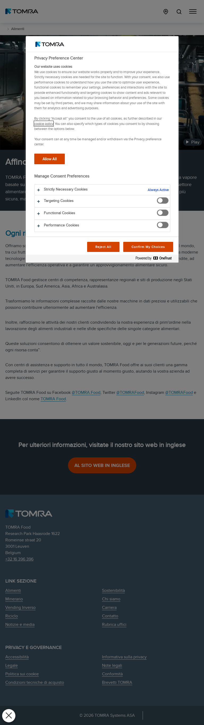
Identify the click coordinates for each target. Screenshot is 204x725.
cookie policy (43, 123)
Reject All (103, 247)
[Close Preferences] (8, 715)
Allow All (49, 159)
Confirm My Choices (148, 247)
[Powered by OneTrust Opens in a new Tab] (155, 259)
